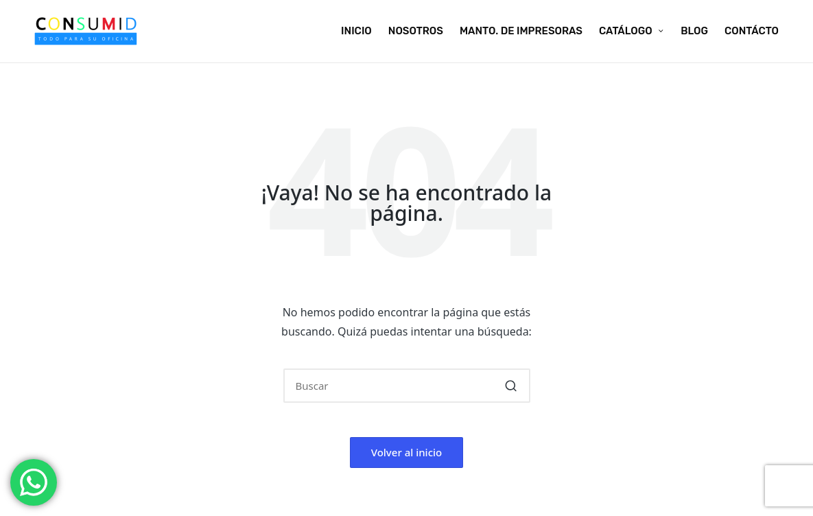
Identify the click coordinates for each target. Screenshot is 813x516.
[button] (511, 385)
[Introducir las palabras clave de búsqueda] (406, 385)
